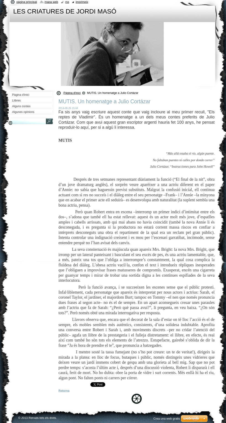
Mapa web (51, 2)
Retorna (63, 390)
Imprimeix (82, 2)
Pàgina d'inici (72, 93)
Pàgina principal (26, 2)
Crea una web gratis (166, 418)
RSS (67, 2)
